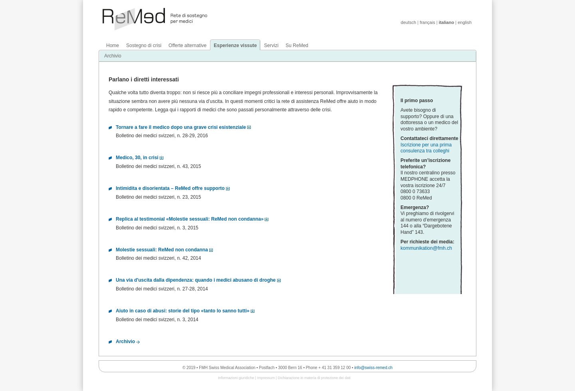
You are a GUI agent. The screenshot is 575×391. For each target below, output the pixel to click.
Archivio (112, 56)
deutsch (408, 22)
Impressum (266, 378)
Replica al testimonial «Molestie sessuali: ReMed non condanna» (190, 219)
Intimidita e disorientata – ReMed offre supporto (170, 188)
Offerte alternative (187, 45)
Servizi (271, 45)
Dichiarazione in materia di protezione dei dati (314, 378)
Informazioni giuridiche (236, 378)
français (427, 22)
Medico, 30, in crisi (137, 157)
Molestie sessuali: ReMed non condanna (162, 250)
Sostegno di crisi (143, 45)
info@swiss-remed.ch (373, 367)
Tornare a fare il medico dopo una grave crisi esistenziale (181, 127)
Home (112, 45)
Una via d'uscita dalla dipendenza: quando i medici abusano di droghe (196, 280)
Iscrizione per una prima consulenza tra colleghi (426, 148)
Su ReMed (297, 45)
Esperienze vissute (235, 45)
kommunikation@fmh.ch (426, 248)
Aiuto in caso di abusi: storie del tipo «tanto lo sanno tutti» (183, 311)
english (465, 22)
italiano (446, 22)
